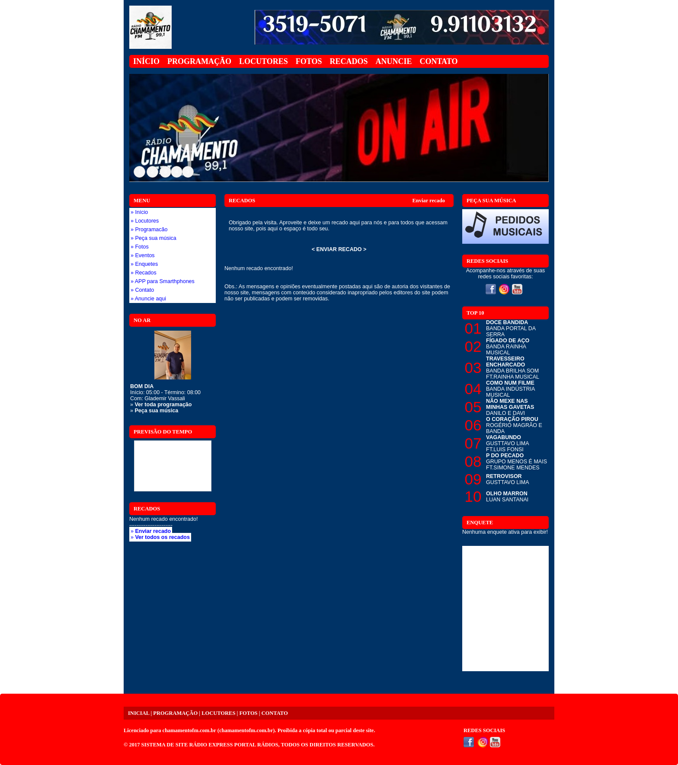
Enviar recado (428, 201)
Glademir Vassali (164, 398)
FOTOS (248, 713)
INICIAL (138, 713)
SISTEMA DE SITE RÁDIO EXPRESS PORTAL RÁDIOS (209, 745)
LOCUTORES (218, 713)
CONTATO (275, 713)
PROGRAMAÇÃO (175, 713)
